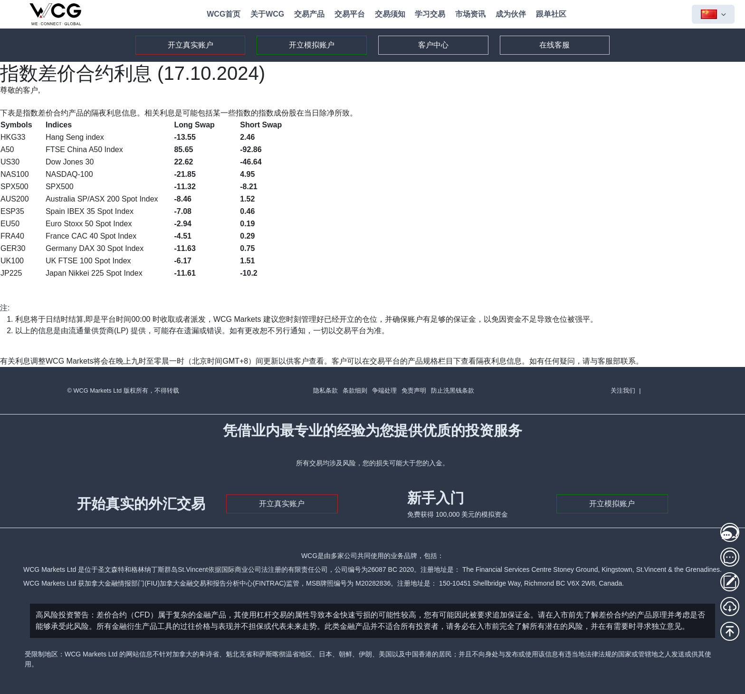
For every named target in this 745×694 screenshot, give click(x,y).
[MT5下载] (729, 606)
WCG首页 (223, 14)
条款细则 (355, 390)
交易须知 (390, 14)
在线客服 (554, 45)
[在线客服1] (729, 532)
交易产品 (309, 14)
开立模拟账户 (311, 45)
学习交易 (430, 14)
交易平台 (349, 14)
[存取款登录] (729, 581)
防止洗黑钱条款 (452, 390)
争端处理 (384, 390)
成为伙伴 (511, 14)
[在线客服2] (729, 557)
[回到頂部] (729, 631)
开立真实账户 (190, 45)
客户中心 (433, 45)
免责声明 (413, 390)
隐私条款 (325, 390)
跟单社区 (551, 14)
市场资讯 (470, 14)
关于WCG (267, 14)
